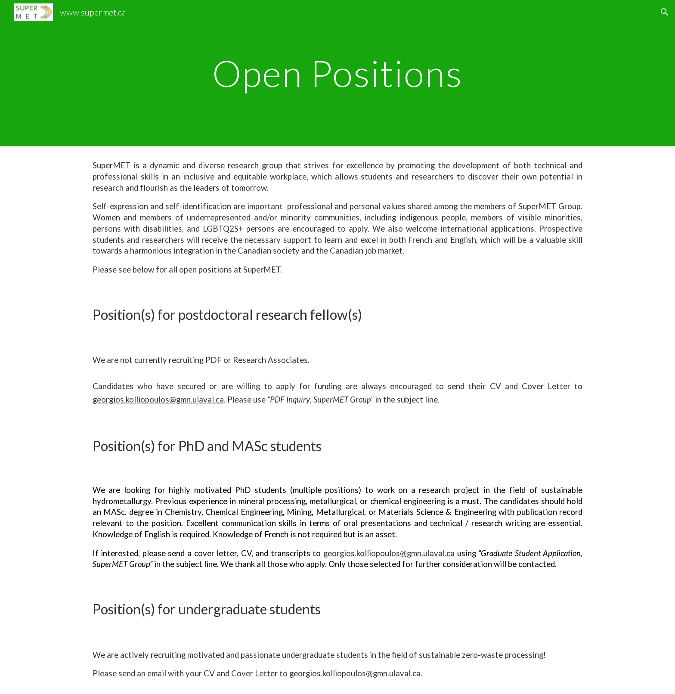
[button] (664, 12)
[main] (337, 73)
